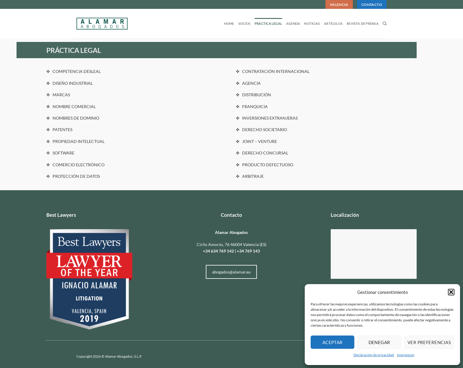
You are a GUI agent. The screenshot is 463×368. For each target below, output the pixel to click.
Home (229, 23)
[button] (451, 292)
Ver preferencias (429, 342)
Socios (244, 23)
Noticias (312, 23)
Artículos (333, 23)
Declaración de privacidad (373, 355)
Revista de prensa (363, 23)
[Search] (385, 23)
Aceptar (332, 342)
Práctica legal (268, 23)
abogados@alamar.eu (231, 271)
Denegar (379, 342)
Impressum (405, 355)
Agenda (293, 23)
